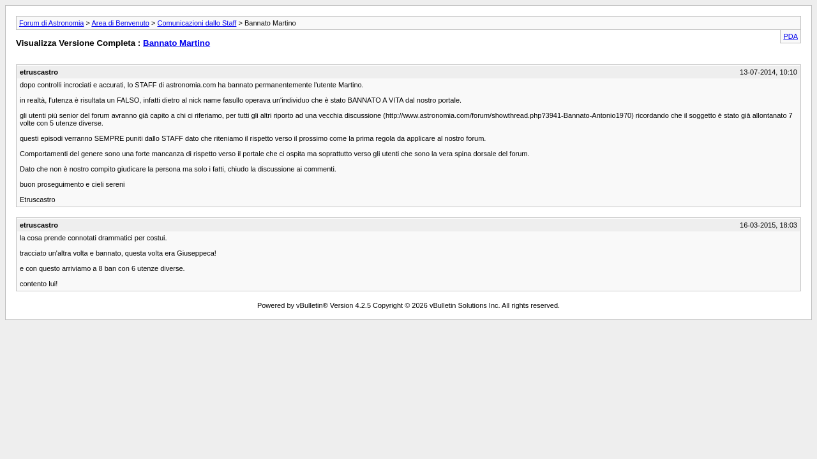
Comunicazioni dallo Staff (196, 23)
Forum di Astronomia (51, 23)
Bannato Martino (176, 43)
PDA (790, 36)
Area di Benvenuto (120, 23)
